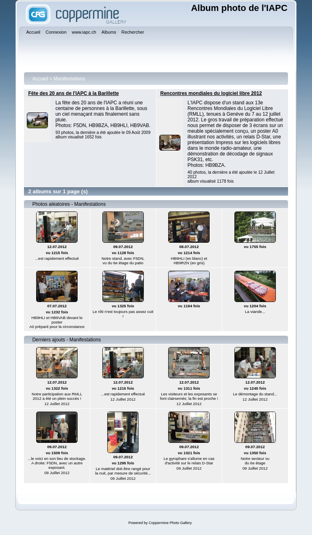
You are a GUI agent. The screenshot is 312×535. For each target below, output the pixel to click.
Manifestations (69, 79)
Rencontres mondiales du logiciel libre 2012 (211, 93)
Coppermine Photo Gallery (170, 523)
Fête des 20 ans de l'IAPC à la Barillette (73, 93)
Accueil (40, 79)
